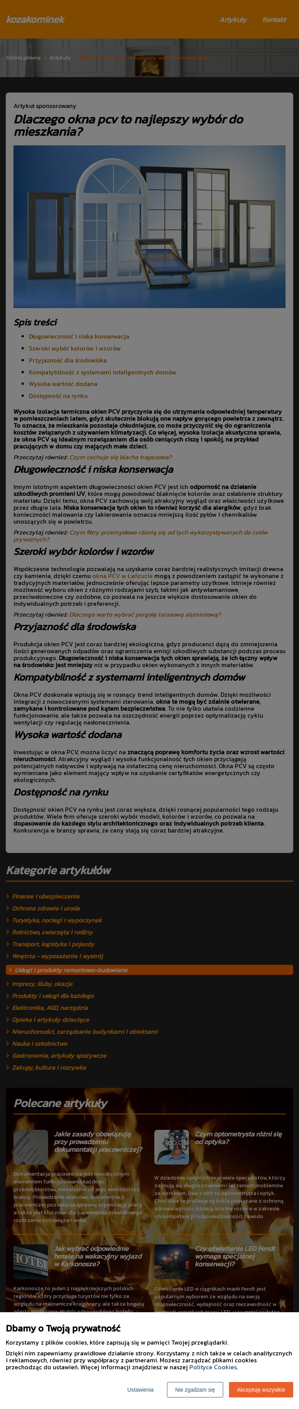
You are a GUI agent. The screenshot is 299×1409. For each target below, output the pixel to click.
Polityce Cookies (213, 1367)
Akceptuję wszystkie (261, 1390)
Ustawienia (140, 1390)
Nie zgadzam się (195, 1390)
